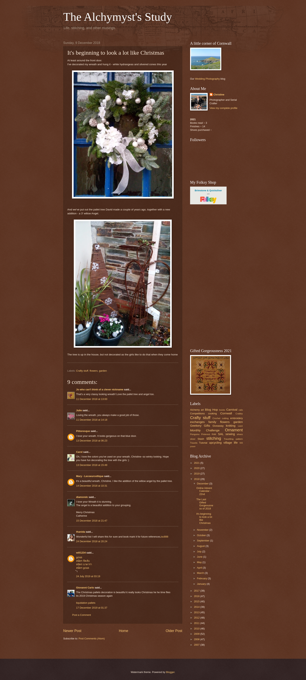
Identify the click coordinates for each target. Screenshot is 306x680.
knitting (230, 425)
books (222, 410)
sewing (230, 434)
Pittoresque (83, 431)
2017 (197, 590)
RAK (214, 434)
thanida (80, 531)
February (202, 578)
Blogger (170, 672)
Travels (193, 443)
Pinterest (205, 434)
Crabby (239, 413)
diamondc (82, 497)
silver (192, 439)
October (201, 535)
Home (123, 631)
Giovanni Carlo (85, 587)
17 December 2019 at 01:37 (91, 607)
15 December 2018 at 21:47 (91, 520)
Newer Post (72, 631)
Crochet (217, 418)
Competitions (197, 413)
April (200, 567)
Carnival (231, 409)
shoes (240, 434)
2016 (197, 596)
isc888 (164, 536)
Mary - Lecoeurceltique (89, 476)
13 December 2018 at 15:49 (91, 465)
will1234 (81, 552)
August (201, 546)
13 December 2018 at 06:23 (91, 440)
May (199, 562)
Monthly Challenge (205, 430)
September (203, 540)
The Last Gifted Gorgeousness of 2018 (204, 504)
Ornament (234, 430)
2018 (197, 479)
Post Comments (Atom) (92, 638)
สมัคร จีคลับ (83, 560)
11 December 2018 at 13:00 (91, 399)
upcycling (215, 442)
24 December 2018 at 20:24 (91, 541)
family (212, 422)
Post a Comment (81, 614)
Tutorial (203, 442)
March (201, 572)
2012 (197, 617)
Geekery (195, 425)
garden (103, 370)
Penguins (194, 434)
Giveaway (218, 425)
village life (230, 442)
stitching (213, 438)
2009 (197, 633)
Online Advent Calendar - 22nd (204, 491)
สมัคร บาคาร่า (84, 564)
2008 (197, 639)
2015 (197, 601)
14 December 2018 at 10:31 (91, 485)
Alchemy (195, 409)
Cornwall (226, 413)
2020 (197, 468)
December (203, 483)
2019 (197, 473)
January (201, 583)
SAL (221, 434)
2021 (197, 462)
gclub (79, 557)
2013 (197, 612)
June (200, 556)
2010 (197, 628)
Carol (79, 451)
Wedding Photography (207, 78)
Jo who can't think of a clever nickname (99, 389)
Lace (240, 426)
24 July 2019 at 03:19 (88, 576)
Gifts (207, 425)
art (202, 409)
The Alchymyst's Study (117, 16)
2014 (197, 606)
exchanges (197, 422)
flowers (94, 370)
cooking (212, 413)
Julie (79, 410)
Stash (200, 438)
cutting (225, 418)
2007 (197, 644)
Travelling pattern (233, 439)
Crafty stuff (82, 370)
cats (241, 410)
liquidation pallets (85, 602)
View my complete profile (224, 108)
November (203, 529)
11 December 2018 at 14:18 (91, 419)
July (199, 551)
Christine (218, 94)
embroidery (236, 418)
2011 (197, 623)
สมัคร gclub (82, 567)
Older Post (174, 631)
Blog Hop (211, 409)
